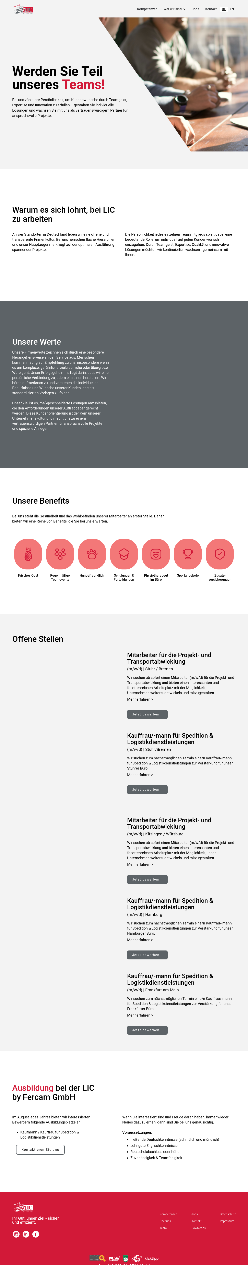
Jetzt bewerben (146, 714)
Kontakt (211, 9)
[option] (232, 9)
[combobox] (224, 9)
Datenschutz (228, 1214)
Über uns (165, 1221)
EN (232, 9)
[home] (23, 9)
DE (224, 9)
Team (163, 1228)
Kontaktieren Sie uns (40, 1150)
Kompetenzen (147, 9)
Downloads (198, 1228)
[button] (175, 9)
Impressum (227, 1221)
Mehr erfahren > (140, 699)
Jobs (195, 9)
